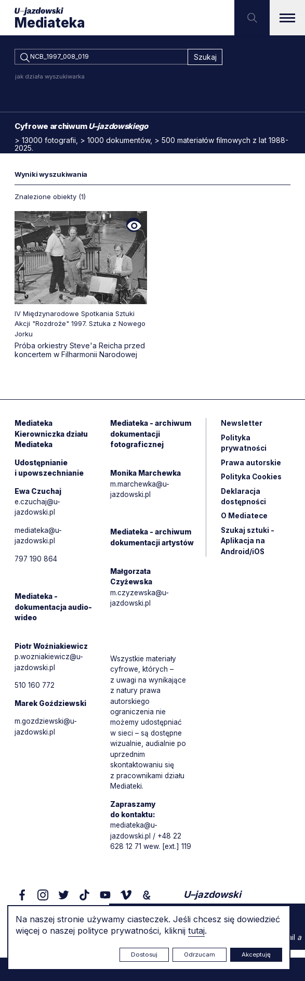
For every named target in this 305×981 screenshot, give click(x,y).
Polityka (252, 480)
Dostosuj (144, 954)
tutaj (196, 930)
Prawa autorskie (251, 466)
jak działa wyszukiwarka (50, 78)
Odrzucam (199, 954)
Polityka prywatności (244, 446)
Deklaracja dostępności (244, 501)
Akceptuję (256, 954)
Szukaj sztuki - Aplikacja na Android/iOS (248, 546)
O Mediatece (244, 520)
